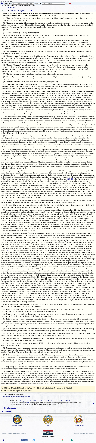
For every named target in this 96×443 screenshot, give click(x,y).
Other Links (8, 411)
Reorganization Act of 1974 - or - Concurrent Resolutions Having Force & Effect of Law (47, 401)
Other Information (10, 408)
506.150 (70, 179)
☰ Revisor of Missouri (7, 1)
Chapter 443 (11, 7)
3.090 (27, 403)
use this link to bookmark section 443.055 (16, 396)
